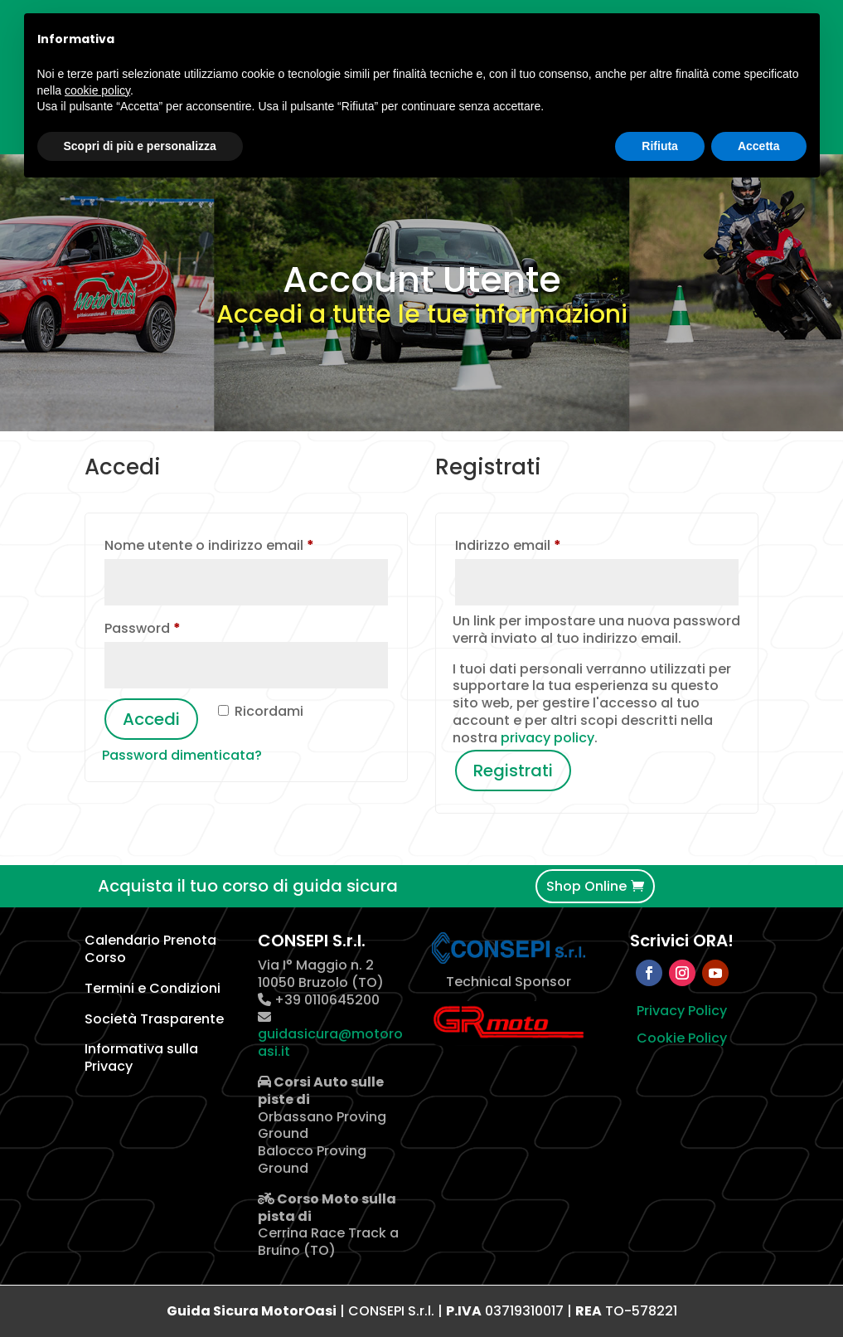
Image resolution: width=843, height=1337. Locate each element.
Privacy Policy (682, 1010)
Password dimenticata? (182, 755)
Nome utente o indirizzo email (239, 543)
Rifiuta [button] (660, 146)
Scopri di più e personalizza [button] (140, 146)
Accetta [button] (759, 146)
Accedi (151, 719)
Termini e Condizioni (152, 988)
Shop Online (586, 886)
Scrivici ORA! (682, 940)
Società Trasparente (154, 1018)
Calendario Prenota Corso (150, 949)
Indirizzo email (539, 543)
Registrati (513, 770)
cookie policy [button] (97, 90)
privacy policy (547, 737)
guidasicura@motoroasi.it (330, 1042)
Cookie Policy (682, 1038)
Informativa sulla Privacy (141, 1057)
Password (173, 626)
